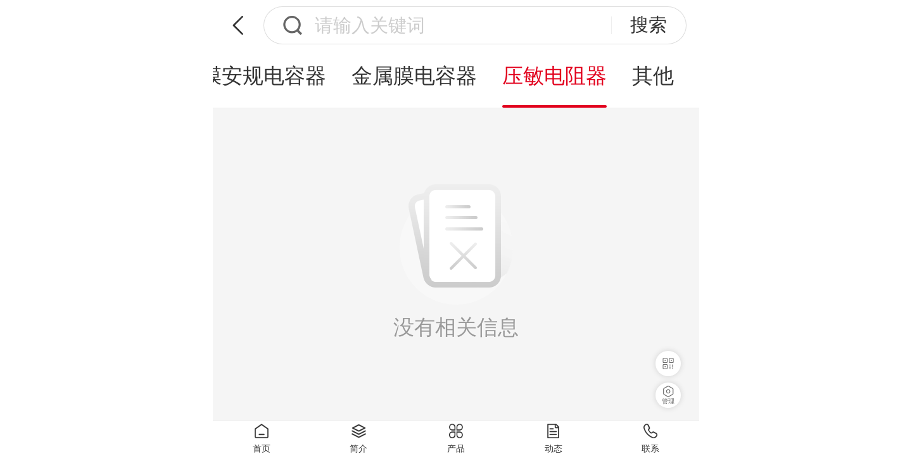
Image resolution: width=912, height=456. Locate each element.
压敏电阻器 (554, 76)
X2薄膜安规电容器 (240, 76)
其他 (653, 76)
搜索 (648, 25)
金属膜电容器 (414, 76)
